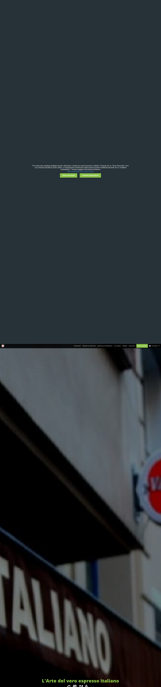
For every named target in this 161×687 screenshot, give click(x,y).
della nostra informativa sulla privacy (80, 171)
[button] (154, 346)
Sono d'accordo (68, 175)
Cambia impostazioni (90, 175)
